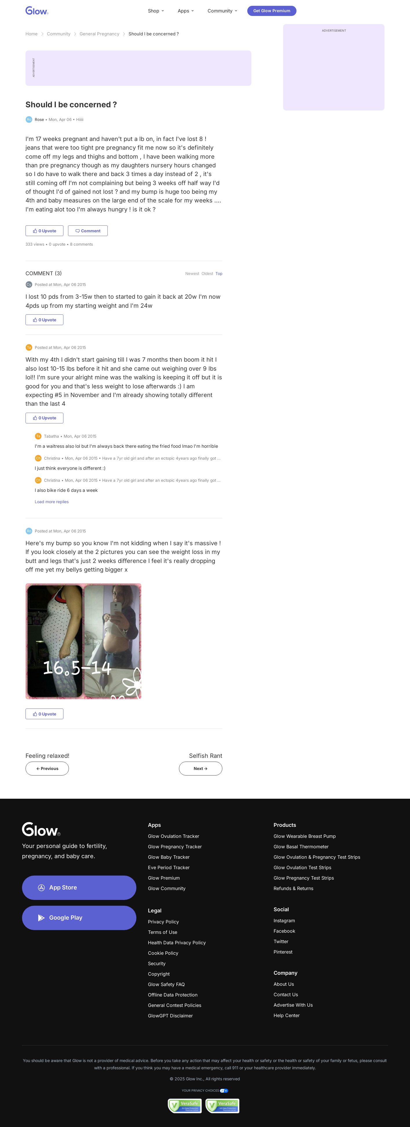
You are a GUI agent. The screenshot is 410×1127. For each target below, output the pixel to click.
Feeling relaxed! (47, 755)
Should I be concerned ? (154, 34)
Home (31, 34)
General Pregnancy (99, 34)
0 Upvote (44, 230)
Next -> (201, 768)
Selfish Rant (205, 755)
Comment (87, 230)
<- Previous (47, 768)
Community (58, 34)
